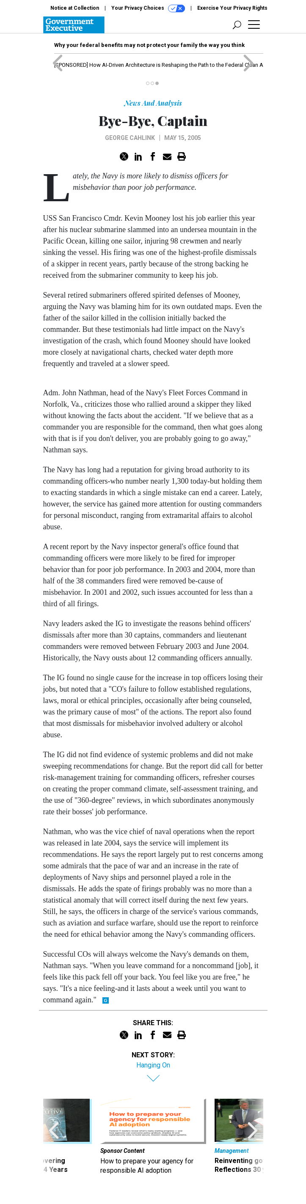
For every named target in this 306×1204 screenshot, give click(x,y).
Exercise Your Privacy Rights (232, 8)
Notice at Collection (74, 8)
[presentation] (53, 1141)
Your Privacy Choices (148, 8)
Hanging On (153, 1065)
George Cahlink (130, 137)
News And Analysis (153, 103)
